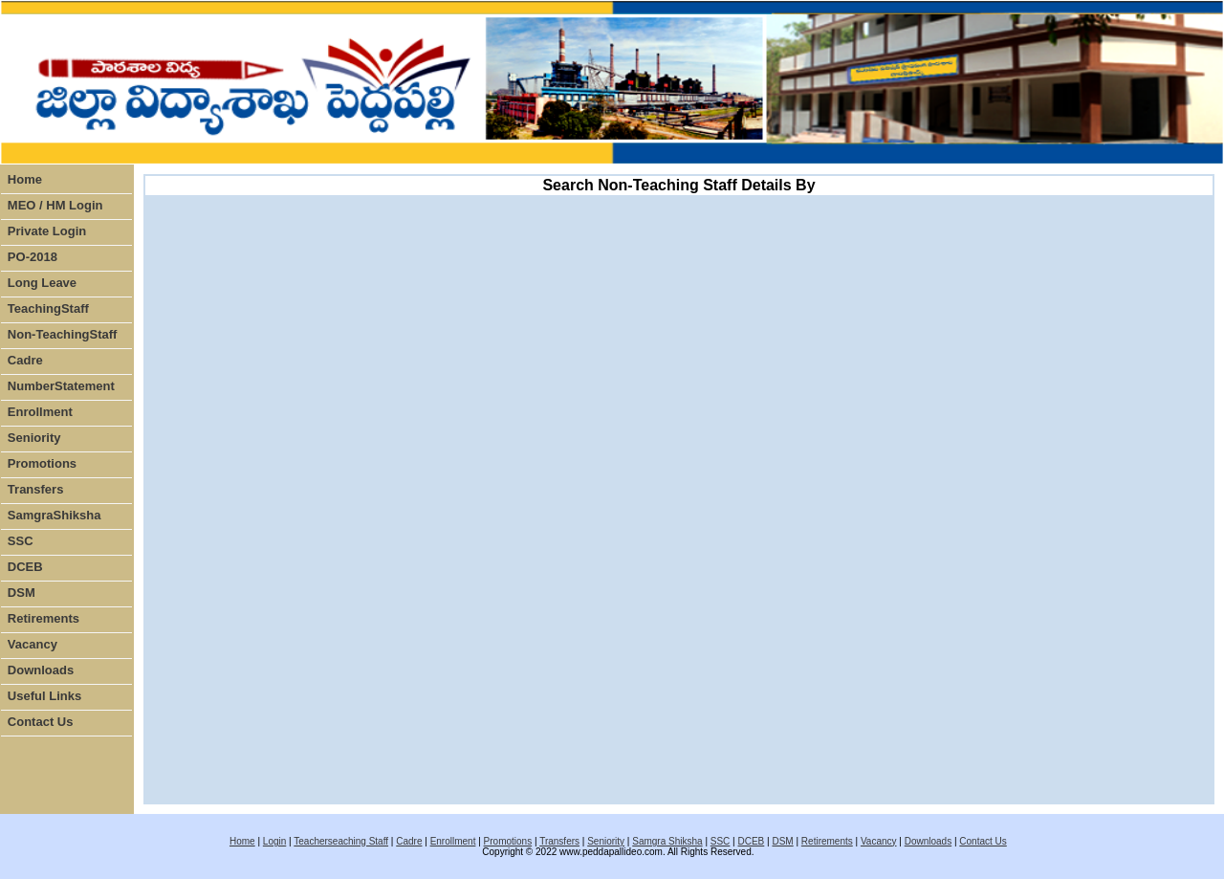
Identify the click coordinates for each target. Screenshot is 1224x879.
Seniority (34, 437)
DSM (21, 592)
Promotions (42, 463)
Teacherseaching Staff (341, 841)
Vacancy (32, 644)
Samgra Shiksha (667, 841)
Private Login (47, 231)
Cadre (25, 360)
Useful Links (44, 696)
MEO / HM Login (55, 205)
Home (25, 179)
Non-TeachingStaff (63, 334)
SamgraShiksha (54, 515)
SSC (20, 541)
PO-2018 (32, 257)
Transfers (36, 489)
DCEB (25, 567)
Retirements (43, 618)
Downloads (41, 670)
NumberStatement (61, 386)
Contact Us (41, 721)
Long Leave (42, 282)
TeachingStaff (48, 308)
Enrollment (40, 412)
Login (274, 841)
